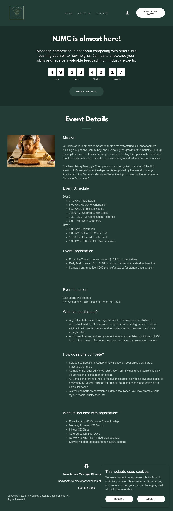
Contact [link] (102, 13)
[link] (17, 12)
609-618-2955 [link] (86, 487)
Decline (119, 499)
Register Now (150, 13)
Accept (151, 499)
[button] (84, 13)
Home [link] (69, 13)
